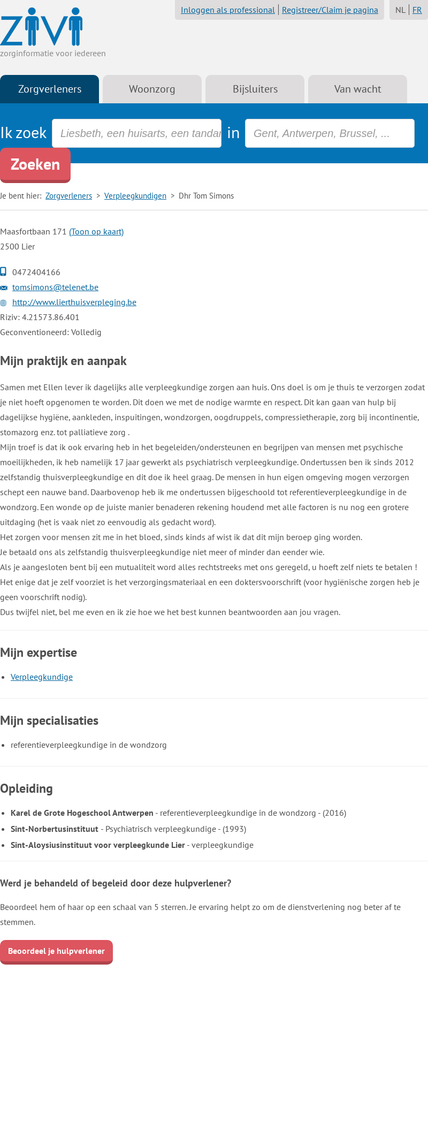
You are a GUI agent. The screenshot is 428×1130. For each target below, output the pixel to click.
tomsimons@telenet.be (55, 287)
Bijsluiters (255, 89)
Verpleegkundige (42, 676)
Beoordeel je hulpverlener (56, 950)
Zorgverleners (49, 89)
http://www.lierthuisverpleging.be (74, 302)
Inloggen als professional (228, 9)
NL (400, 9)
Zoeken (35, 163)
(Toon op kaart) (96, 231)
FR (417, 9)
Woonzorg (152, 89)
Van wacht (357, 89)
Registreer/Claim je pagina (330, 9)
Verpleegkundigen (135, 196)
